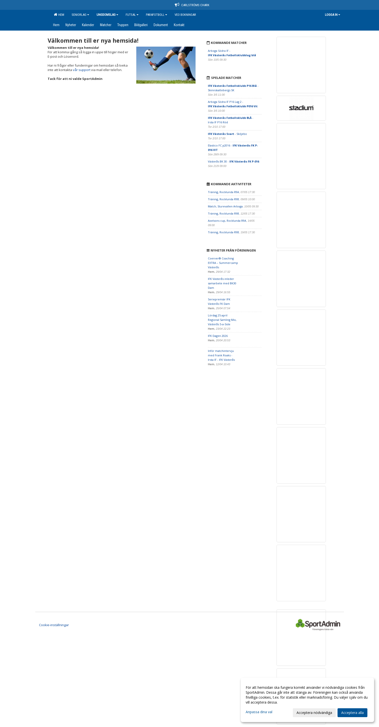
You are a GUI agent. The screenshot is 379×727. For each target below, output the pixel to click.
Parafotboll (156, 15)
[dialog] (307, 700)
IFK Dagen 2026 (218, 336)
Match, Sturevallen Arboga (225, 206)
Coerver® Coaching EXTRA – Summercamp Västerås (223, 262)
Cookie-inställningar (54, 625)
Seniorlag (80, 15)
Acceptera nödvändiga (314, 712)
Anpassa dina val (259, 712)
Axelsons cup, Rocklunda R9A (227, 220)
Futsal (132, 15)
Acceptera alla (352, 712)
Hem (59, 15)
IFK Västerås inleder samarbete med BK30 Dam (222, 283)
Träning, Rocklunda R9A (223, 192)
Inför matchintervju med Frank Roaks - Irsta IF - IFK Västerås (221, 355)
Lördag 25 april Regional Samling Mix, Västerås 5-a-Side (222, 319)
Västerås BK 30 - (233, 161)
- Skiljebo (227, 134)
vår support (81, 70)
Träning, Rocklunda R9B (223, 199)
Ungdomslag (107, 15)
